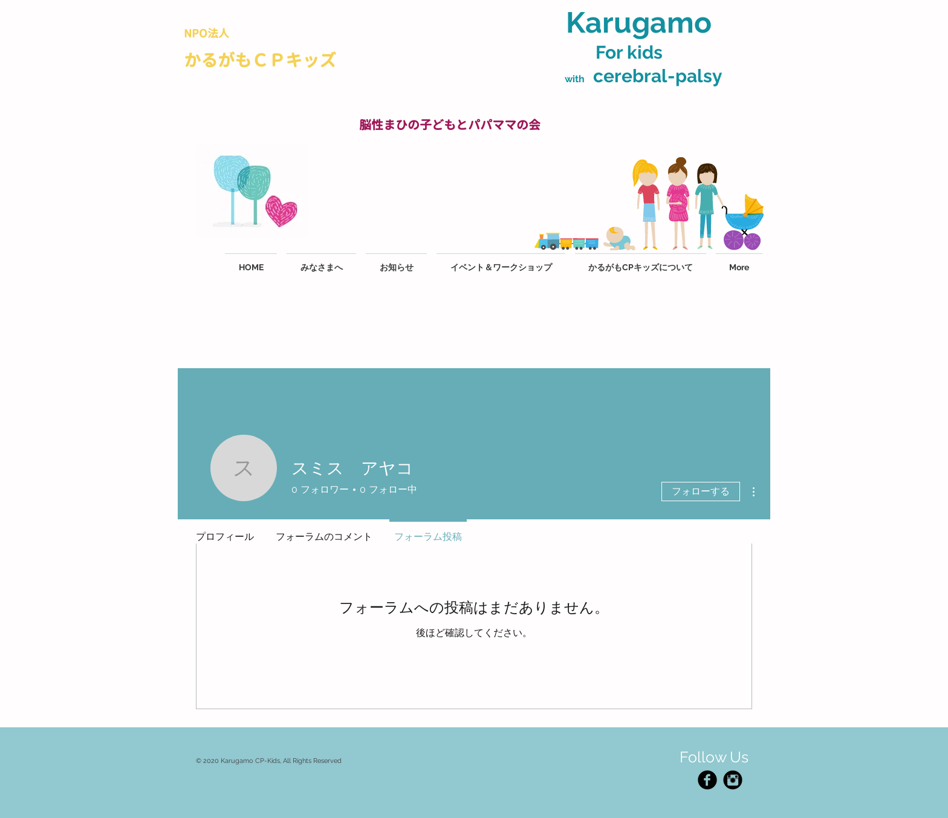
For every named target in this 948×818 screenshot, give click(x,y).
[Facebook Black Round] (707, 780)
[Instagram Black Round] (732, 780)
